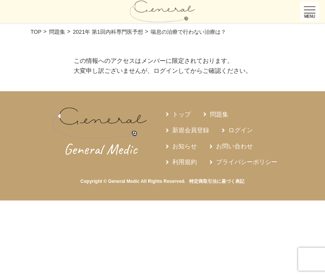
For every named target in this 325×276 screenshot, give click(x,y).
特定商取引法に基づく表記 (216, 181)
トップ (181, 114)
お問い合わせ (234, 146)
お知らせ (184, 146)
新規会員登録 (190, 130)
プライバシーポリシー (246, 162)
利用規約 (184, 162)
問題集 (219, 114)
